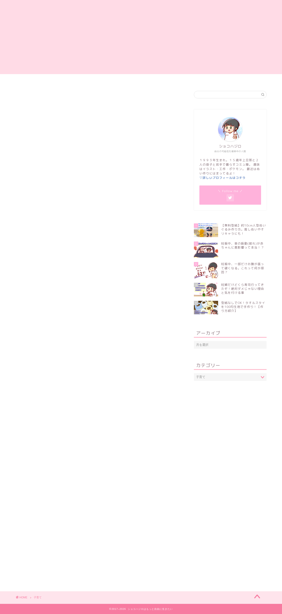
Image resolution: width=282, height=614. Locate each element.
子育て (155, 79)
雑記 (108, 79)
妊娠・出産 (131, 79)
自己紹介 (87, 79)
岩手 (174, 79)
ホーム (65, 79)
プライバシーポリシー (205, 79)
